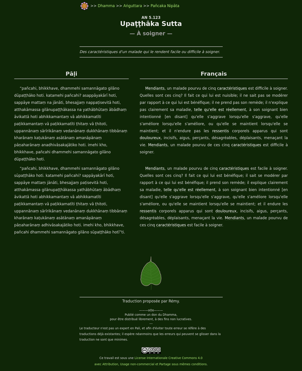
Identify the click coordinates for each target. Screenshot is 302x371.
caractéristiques (232, 88)
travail (109, 358)
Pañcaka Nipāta (165, 6)
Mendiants (155, 88)
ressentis (220, 131)
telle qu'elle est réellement (220, 109)
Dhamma (107, 6)
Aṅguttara (133, 6)
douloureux (150, 138)
